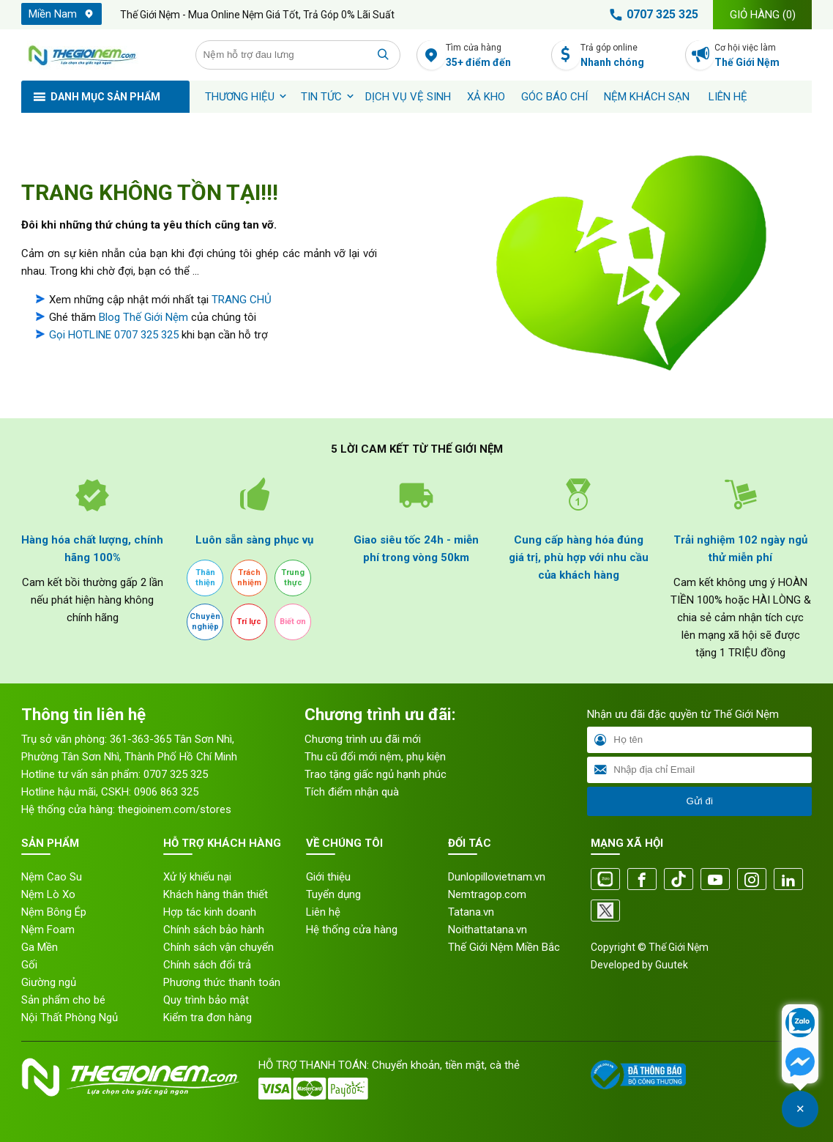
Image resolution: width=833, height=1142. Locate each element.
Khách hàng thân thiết (215, 894)
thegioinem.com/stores (174, 809)
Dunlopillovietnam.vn (496, 876)
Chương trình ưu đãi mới (363, 739)
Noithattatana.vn (487, 929)
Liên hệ (728, 96)
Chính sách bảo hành (213, 929)
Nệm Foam (48, 929)
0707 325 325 (651, 14)
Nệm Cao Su (51, 876)
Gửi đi (699, 801)
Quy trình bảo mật (206, 999)
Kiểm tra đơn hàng (207, 1017)
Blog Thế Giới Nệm (143, 317)
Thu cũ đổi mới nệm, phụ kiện (375, 756)
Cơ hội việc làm (763, 56)
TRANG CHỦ (242, 299)
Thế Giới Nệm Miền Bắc (504, 947)
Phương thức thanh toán (221, 982)
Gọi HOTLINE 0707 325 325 (114, 334)
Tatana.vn (471, 912)
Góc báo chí (554, 96)
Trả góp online (629, 56)
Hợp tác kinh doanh (209, 912)
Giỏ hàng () (763, 14)
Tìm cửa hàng (494, 56)
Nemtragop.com (487, 894)
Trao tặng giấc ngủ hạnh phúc (376, 774)
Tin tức (321, 96)
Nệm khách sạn (647, 96)
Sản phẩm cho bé (63, 999)
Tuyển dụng (333, 894)
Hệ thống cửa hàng (351, 929)
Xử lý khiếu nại (197, 876)
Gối (29, 964)
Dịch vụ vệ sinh (408, 96)
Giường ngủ (48, 982)
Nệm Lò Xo (48, 894)
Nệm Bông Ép (53, 912)
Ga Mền (39, 947)
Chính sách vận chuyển (218, 947)
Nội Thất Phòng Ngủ (69, 1017)
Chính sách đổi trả (207, 964)
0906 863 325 (166, 791)
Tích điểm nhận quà (352, 791)
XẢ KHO (486, 96)
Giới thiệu (328, 876)
